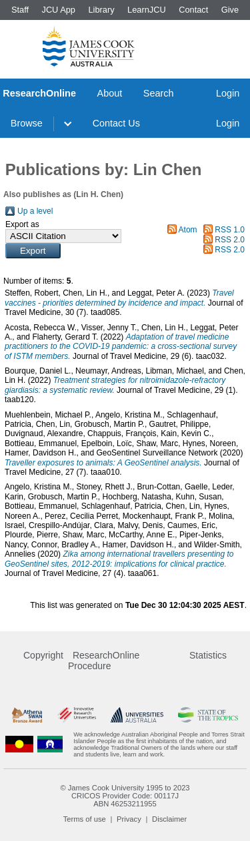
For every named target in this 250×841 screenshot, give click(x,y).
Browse (27, 123)
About (110, 93)
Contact (193, 10)
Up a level (35, 211)
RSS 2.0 (230, 239)
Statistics (208, 655)
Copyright (43, 655)
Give (230, 10)
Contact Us (116, 123)
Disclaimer (169, 819)
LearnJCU (146, 10)
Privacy (129, 819)
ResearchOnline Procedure (103, 660)
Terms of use (84, 819)
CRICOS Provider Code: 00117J (125, 796)
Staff (20, 10)
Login (227, 93)
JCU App (58, 10)
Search (158, 93)
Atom (188, 229)
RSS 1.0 (230, 229)
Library (101, 10)
